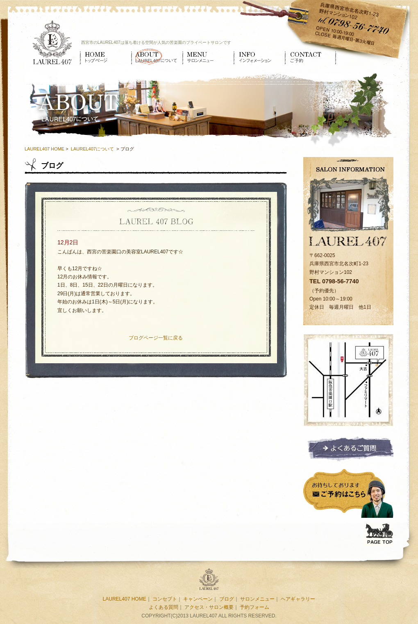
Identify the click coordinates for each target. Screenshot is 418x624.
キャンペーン (198, 599)
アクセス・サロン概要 (209, 607)
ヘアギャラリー (298, 599)
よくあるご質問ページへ (348, 448)
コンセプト (164, 599)
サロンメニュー (208, 56)
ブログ (226, 599)
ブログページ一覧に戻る (156, 338)
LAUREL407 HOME (44, 148)
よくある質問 (163, 607)
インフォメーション (259, 56)
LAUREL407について (156, 56)
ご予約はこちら (348, 492)
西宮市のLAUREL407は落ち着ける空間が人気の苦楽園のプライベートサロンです (156, 42)
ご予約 (310, 56)
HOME (105, 56)
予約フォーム (254, 607)
